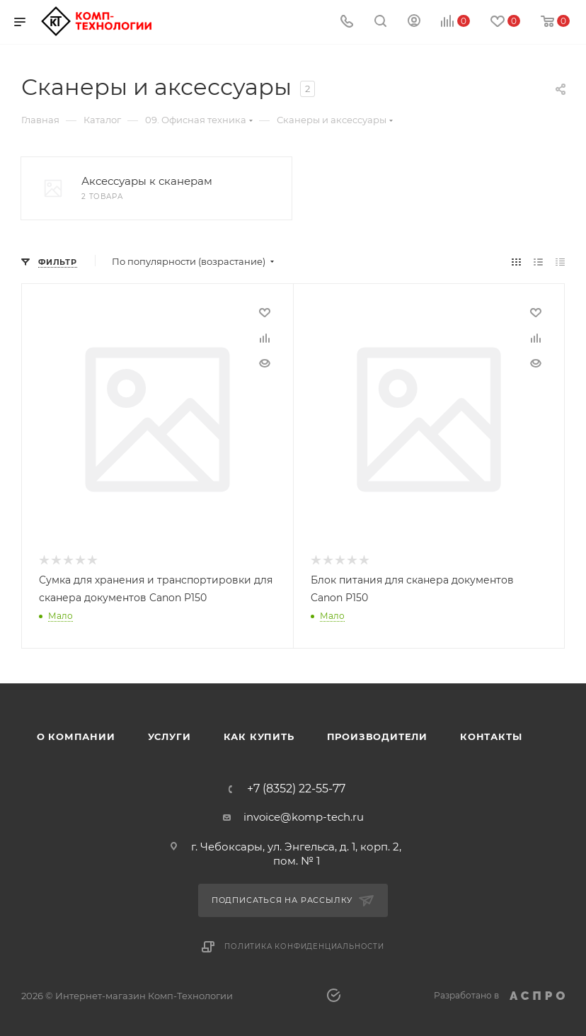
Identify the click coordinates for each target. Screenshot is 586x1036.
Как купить (259, 735)
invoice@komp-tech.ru (303, 816)
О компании (76, 735)
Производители (377, 735)
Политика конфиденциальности (304, 945)
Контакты (491, 735)
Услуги (169, 735)
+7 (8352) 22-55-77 (296, 788)
